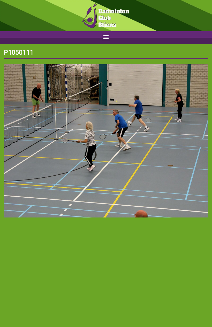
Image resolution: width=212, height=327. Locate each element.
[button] (106, 37)
